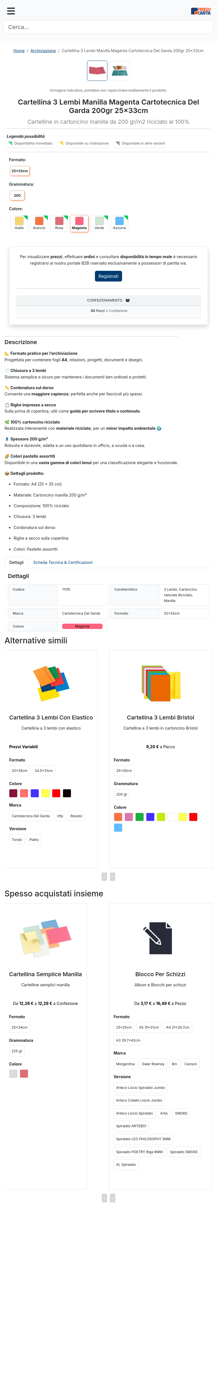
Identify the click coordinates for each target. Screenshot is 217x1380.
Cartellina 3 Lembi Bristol (160, 717)
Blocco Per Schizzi (160, 974)
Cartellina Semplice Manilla (45, 974)
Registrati (109, 276)
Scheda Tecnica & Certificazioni (63, 562)
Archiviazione (43, 50)
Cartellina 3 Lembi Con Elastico (51, 717)
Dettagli (16, 562)
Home (19, 50)
